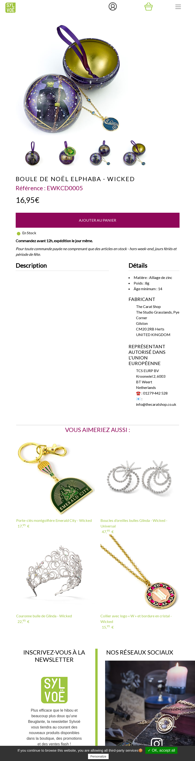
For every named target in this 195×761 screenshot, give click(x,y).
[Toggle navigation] (178, 6)
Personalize (98, 756)
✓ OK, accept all (161, 750)
